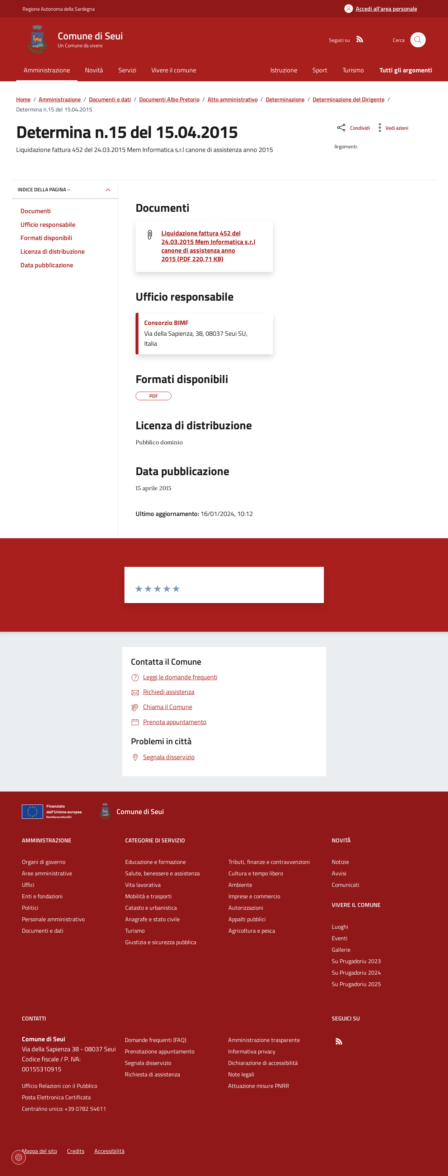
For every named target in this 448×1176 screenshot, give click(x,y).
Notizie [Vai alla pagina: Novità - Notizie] (340, 861)
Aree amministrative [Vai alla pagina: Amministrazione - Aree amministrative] (47, 873)
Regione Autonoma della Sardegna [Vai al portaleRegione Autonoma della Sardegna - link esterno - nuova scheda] (59, 9)
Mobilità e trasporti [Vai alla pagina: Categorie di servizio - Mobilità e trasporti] (148, 896)
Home (23, 99)
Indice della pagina (45, 189)
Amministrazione (60, 99)
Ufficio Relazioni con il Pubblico (59, 1085)
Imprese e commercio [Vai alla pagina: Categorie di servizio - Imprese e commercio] (254, 896)
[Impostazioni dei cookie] (18, 1157)
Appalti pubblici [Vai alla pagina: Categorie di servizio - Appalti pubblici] (247, 919)
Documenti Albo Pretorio (169, 99)
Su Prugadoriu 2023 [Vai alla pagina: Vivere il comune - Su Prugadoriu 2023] (356, 961)
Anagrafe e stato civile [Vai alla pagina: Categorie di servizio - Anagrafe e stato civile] (152, 919)
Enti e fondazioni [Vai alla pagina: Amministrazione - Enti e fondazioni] (42, 896)
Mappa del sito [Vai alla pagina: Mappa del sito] (39, 1151)
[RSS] (357, 40)
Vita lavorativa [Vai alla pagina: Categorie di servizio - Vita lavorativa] (143, 884)
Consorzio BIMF (166, 323)
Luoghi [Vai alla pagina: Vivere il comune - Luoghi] (340, 926)
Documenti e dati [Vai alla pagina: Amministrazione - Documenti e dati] (42, 930)
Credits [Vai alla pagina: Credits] (75, 1151)
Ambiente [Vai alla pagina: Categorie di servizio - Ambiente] (240, 884)
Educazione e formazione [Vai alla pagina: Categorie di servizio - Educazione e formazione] (155, 861)
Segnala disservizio (148, 1062)
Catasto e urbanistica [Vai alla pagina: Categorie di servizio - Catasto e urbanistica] (151, 907)
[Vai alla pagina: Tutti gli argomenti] (402, 70)
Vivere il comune (356, 904)
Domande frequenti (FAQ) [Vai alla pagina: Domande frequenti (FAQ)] (155, 1040)
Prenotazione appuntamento (159, 1051)
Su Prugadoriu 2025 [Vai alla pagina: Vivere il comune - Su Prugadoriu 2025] (356, 984)
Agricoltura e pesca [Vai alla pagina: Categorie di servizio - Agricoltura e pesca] (251, 930)
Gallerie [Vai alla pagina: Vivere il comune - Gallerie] (341, 949)
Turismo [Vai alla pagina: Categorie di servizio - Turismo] (135, 930)
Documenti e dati (110, 99)
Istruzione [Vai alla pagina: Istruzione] (283, 70)
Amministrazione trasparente (264, 1040)
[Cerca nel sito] (418, 40)
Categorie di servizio (155, 840)
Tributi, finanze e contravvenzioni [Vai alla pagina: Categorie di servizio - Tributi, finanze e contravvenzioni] (269, 861)
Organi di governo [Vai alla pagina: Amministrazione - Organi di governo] (43, 861)
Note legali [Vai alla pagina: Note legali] (241, 1074)
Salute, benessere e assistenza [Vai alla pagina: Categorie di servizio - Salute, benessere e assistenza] (162, 873)
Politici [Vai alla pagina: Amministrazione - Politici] (30, 907)
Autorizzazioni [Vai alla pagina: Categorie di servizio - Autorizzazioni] (245, 907)
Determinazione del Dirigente (349, 99)
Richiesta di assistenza (152, 1074)
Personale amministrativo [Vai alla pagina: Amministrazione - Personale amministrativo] (53, 919)
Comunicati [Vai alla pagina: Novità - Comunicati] (345, 884)
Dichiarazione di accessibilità (263, 1062)
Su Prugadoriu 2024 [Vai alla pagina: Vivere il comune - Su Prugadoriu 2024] (356, 972)
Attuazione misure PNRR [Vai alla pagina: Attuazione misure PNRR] (258, 1085)
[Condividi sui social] (352, 127)
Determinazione (285, 99)
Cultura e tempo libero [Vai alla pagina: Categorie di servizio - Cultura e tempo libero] (255, 873)
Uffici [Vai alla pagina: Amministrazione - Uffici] (28, 884)
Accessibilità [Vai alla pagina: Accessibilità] (109, 1151)
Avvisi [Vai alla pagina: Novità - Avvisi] (339, 873)
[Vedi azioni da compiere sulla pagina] (391, 127)
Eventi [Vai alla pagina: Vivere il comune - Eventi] (340, 938)
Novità (341, 840)
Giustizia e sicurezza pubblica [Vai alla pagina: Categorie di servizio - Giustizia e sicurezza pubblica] (160, 942)
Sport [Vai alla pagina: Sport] (319, 70)
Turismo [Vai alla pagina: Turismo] (353, 70)
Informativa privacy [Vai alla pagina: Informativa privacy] (251, 1051)
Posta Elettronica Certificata (56, 1097)
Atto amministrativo (233, 99)
